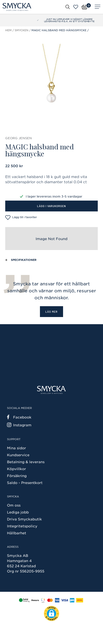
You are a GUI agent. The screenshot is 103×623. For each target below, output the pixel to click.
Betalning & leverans (26, 461)
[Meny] (97, 7)
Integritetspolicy (22, 526)
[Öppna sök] (67, 7)
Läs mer (51, 311)
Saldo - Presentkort (25, 482)
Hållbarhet (16, 533)
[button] (51, 613)
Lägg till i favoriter (21, 217)
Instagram (19, 425)
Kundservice (18, 455)
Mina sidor (16, 448)
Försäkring (17, 475)
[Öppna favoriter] (75, 7)
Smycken (21, 30)
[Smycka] (17, 7)
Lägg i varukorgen (51, 206)
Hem (8, 30)
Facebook (19, 417)
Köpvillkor (16, 468)
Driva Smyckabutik (24, 519)
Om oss (14, 505)
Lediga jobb (18, 512)
